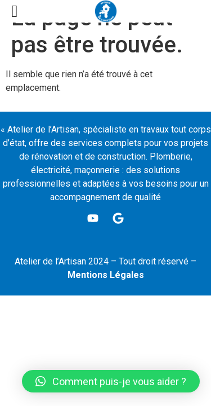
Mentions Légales (106, 275)
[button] (111, 381)
